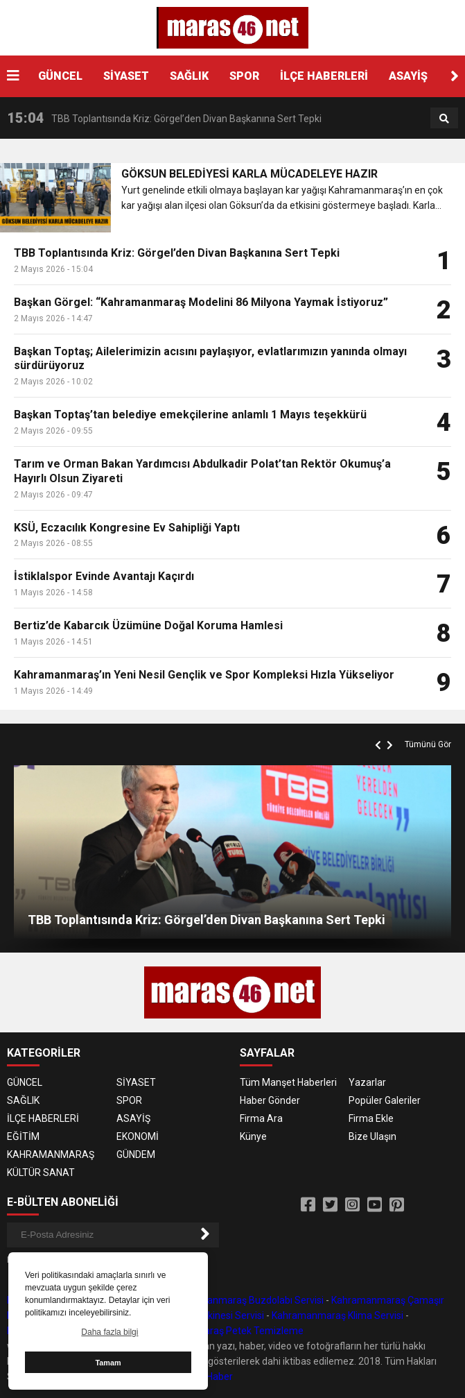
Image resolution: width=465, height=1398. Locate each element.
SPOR (244, 76)
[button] (454, 76)
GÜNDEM (135, 1154)
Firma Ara (261, 1118)
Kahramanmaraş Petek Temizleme (227, 1330)
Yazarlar (367, 1082)
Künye (253, 1136)
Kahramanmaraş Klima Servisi (337, 1315)
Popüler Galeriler (385, 1100)
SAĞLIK (189, 76)
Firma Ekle (371, 1118)
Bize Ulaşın (372, 1136)
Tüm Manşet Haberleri (288, 1082)
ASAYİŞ (408, 76)
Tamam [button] (108, 1362)
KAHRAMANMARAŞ (50, 1154)
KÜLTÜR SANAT (41, 1172)
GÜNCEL (60, 76)
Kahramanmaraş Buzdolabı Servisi (248, 1300)
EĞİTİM (23, 1136)
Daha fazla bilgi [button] (109, 1332)
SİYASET (126, 76)
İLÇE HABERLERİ (324, 76)
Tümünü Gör (428, 744)
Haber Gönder (270, 1100)
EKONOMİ (137, 1136)
